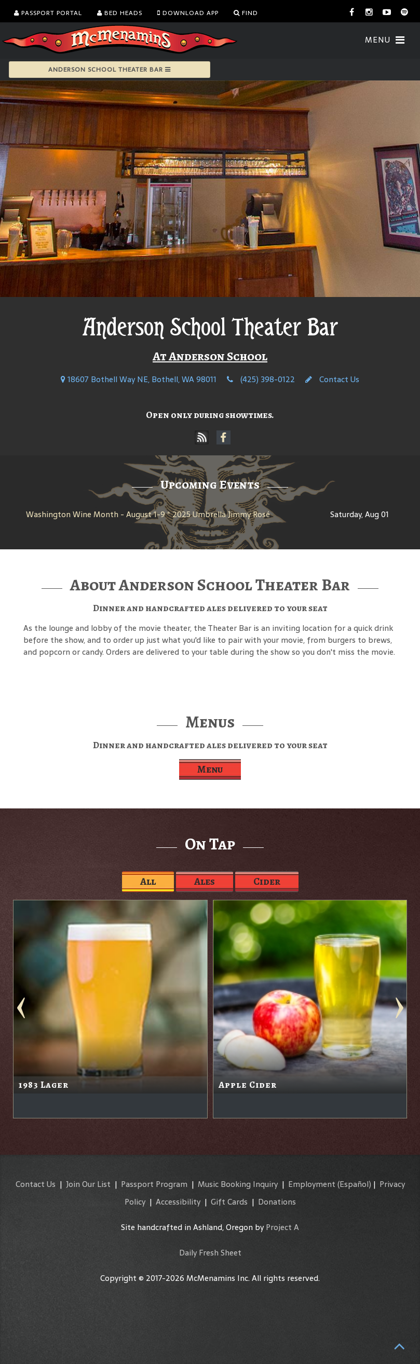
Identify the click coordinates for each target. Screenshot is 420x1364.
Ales (204, 881)
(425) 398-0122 (261, 379)
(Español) (354, 1184)
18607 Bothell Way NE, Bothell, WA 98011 (138, 379)
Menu (210, 769)
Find (246, 13)
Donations (277, 1201)
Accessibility (178, 1201)
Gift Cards (229, 1201)
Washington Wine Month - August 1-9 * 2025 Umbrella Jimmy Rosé (148, 514)
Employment (311, 1184)
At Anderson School (210, 356)
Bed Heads (119, 13)
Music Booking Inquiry (238, 1184)
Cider (266, 881)
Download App (188, 13)
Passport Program (154, 1184)
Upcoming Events (210, 484)
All (148, 881)
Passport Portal (48, 13)
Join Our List (88, 1184)
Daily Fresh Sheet (210, 1252)
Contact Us (332, 379)
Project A (282, 1227)
